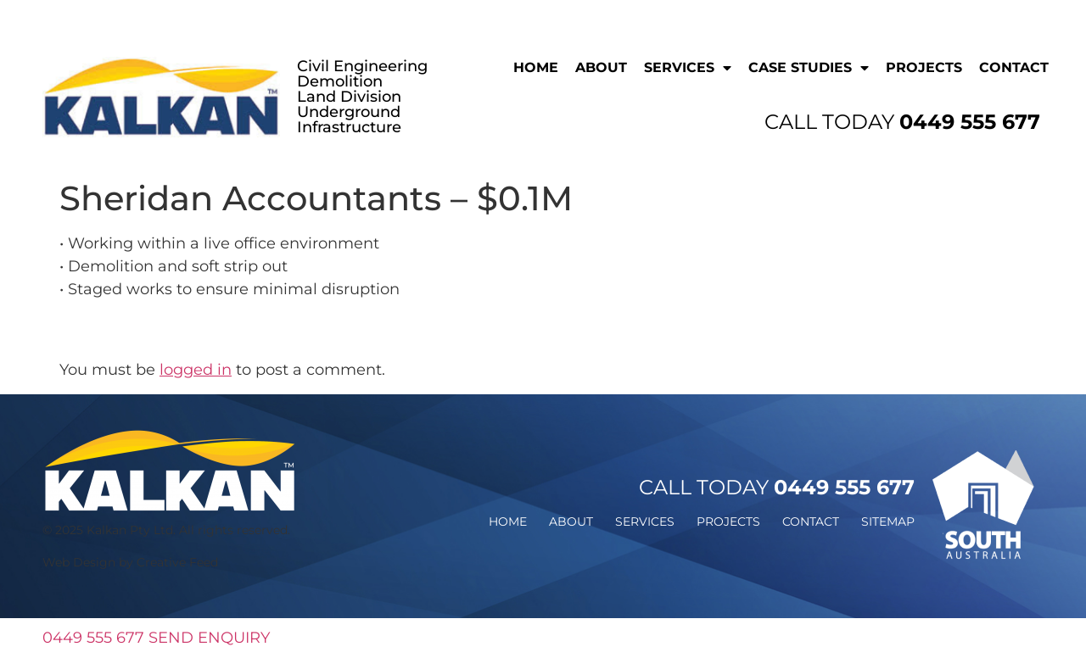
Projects (924, 67)
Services (687, 68)
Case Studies (808, 68)
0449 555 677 (93, 637)
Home (535, 67)
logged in (196, 369)
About (601, 67)
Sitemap (888, 521)
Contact (1014, 67)
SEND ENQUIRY (209, 637)
